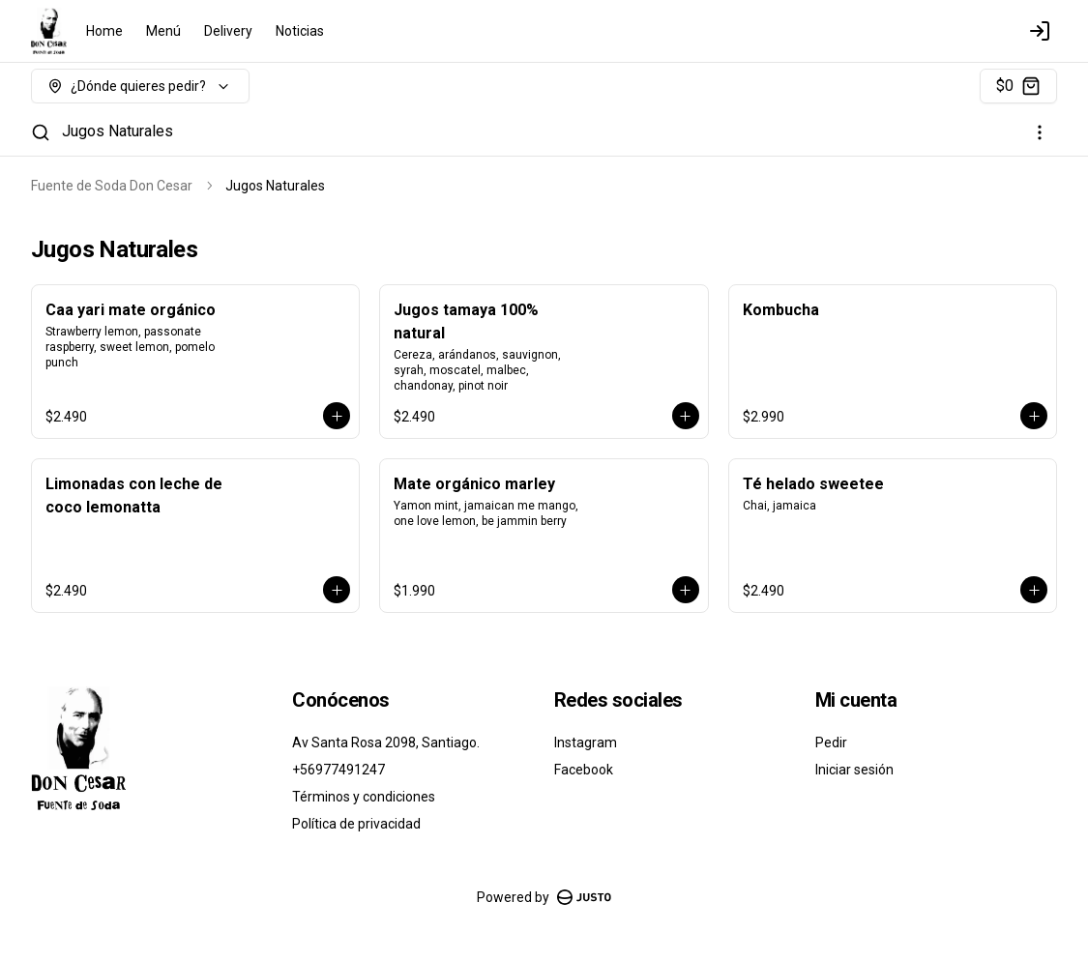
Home (104, 31)
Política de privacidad (356, 823)
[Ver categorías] (1039, 132)
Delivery (228, 31)
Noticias (300, 31)
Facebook (583, 769)
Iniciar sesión (854, 769)
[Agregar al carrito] (336, 415)
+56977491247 (338, 769)
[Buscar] (40, 132)
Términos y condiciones (363, 796)
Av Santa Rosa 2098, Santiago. (386, 742)
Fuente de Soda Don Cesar (111, 185)
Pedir (831, 742)
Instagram (585, 742)
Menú (163, 31)
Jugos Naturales (117, 131)
